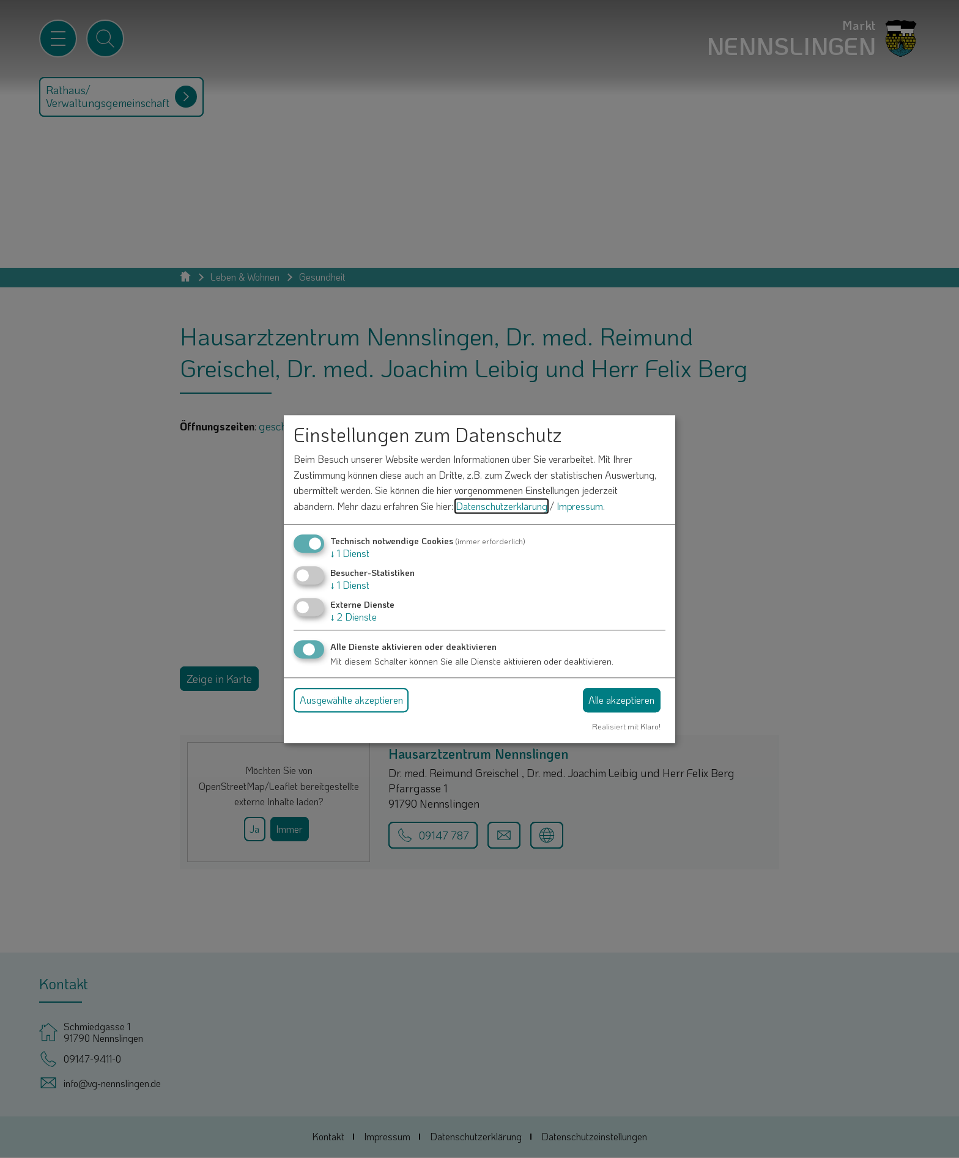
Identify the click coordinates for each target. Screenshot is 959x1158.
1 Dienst (349, 553)
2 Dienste (353, 616)
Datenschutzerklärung (501, 506)
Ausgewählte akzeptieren (351, 699)
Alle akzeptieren (621, 699)
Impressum (580, 506)
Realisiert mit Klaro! (626, 726)
